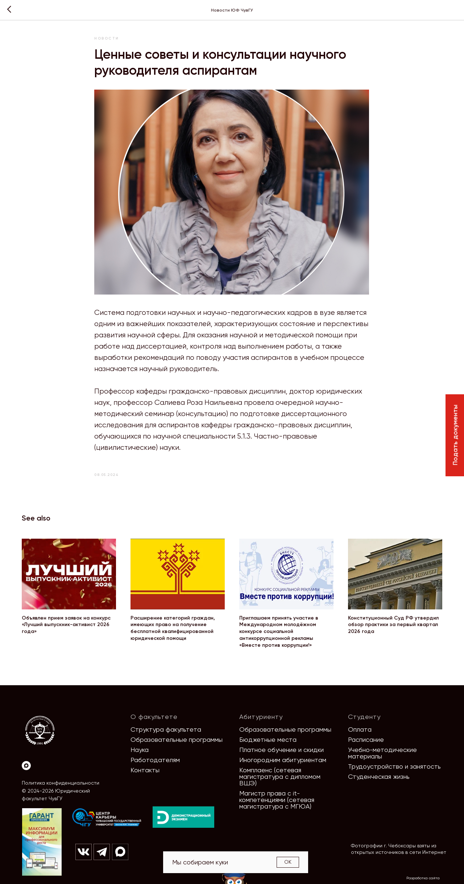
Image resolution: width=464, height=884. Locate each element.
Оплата (360, 729)
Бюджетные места (268, 739)
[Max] (26, 765)
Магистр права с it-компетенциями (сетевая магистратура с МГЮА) (276, 799)
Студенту (364, 716)
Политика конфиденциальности (60, 783)
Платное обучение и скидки (281, 749)
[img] (106, 817)
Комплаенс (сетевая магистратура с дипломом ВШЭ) (279, 776)
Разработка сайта (423, 878)
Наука (139, 749)
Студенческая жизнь (379, 776)
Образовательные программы (176, 739)
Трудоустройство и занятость (394, 766)
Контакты (145, 770)
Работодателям (155, 760)
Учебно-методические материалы (382, 753)
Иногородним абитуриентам (282, 760)
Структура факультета (165, 729)
